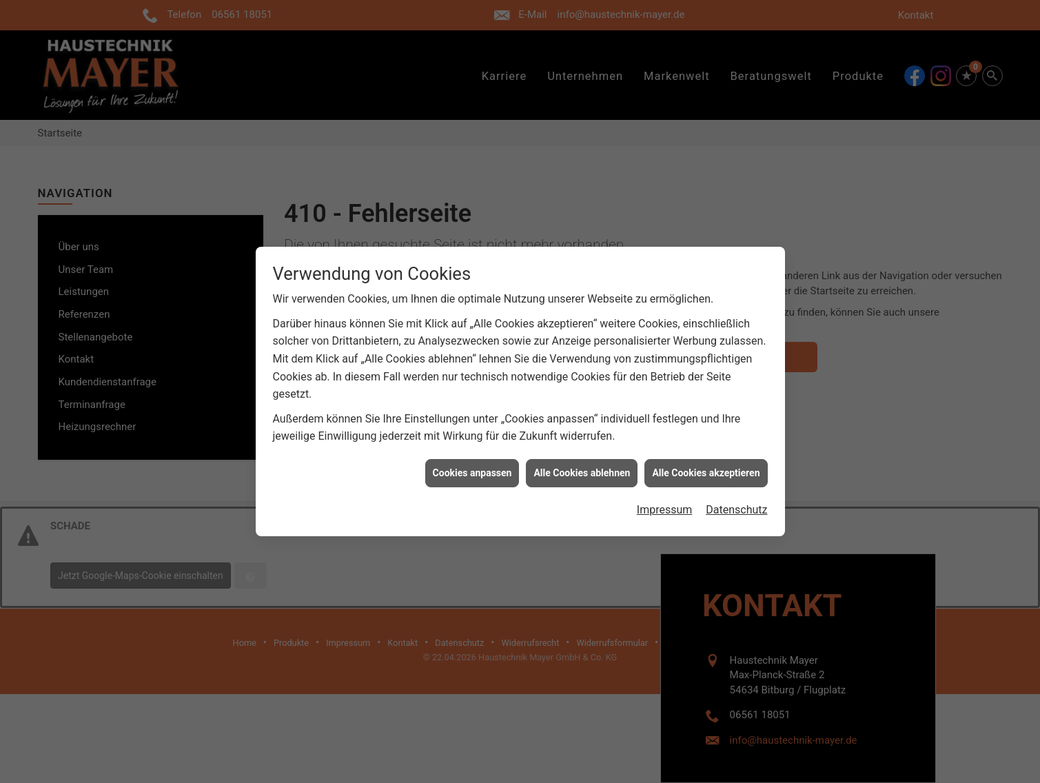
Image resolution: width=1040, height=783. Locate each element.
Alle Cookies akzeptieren (705, 468)
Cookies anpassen (472, 468)
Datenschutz (736, 506)
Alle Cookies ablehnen (581, 468)
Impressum (665, 506)
